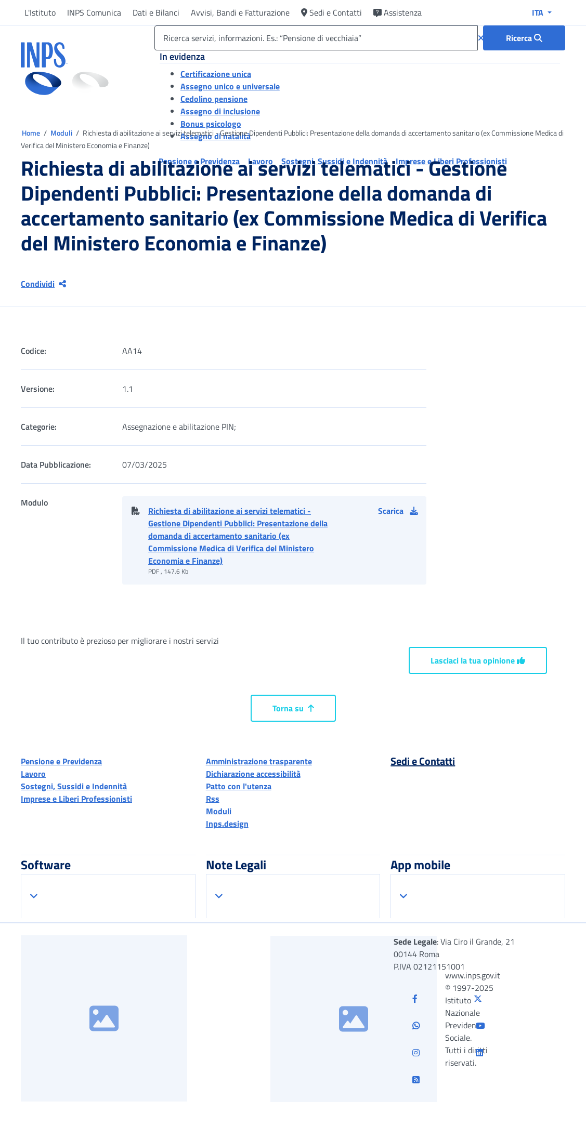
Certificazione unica (215, 74)
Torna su (293, 708)
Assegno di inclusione (220, 111)
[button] (402, 511)
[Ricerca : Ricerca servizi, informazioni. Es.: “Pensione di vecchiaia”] (524, 37)
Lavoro (33, 773)
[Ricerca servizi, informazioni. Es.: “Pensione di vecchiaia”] (316, 37)
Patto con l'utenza (238, 786)
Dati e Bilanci (156, 12)
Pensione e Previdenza (61, 761)
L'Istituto (40, 12)
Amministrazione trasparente (259, 761)
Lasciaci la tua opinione (478, 660)
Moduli (62, 132)
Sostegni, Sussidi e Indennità (74, 786)
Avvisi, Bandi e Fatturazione (240, 12)
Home (32, 132)
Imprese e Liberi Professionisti (76, 798)
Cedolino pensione (214, 98)
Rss (212, 798)
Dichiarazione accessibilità (253, 773)
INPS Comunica (94, 12)
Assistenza (397, 12)
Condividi (43, 283)
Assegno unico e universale (230, 86)
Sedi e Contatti (331, 12)
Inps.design (227, 823)
